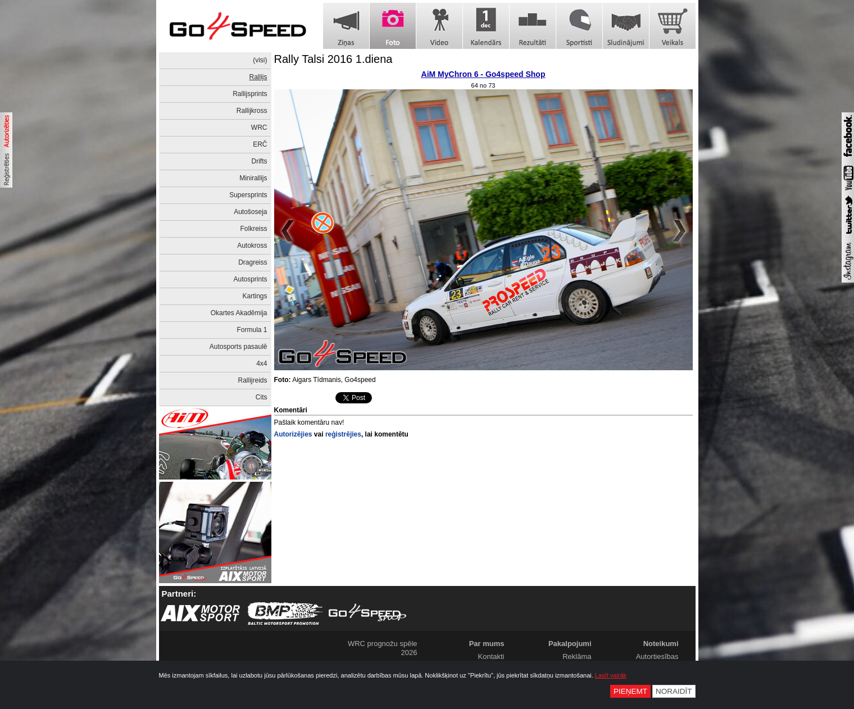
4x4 (261, 363)
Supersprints (248, 195)
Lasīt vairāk (610, 675)
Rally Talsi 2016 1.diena (333, 59)
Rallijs (258, 77)
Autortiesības (657, 656)
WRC (259, 127)
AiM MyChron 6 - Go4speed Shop (483, 74)
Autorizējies (293, 434)
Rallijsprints (250, 94)
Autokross (252, 245)
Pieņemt (630, 691)
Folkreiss (253, 229)
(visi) (260, 60)
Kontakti (491, 656)
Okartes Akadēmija (239, 313)
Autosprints (250, 279)
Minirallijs (253, 178)
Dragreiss (252, 262)
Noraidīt (674, 691)
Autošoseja (250, 212)
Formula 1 (252, 330)
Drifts (259, 161)
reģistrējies (343, 434)
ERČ (260, 144)
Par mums (487, 643)
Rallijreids (252, 380)
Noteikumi (661, 643)
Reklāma (576, 656)
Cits (261, 397)
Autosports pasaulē (238, 347)
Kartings (254, 296)
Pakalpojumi (570, 643)
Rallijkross (252, 111)
